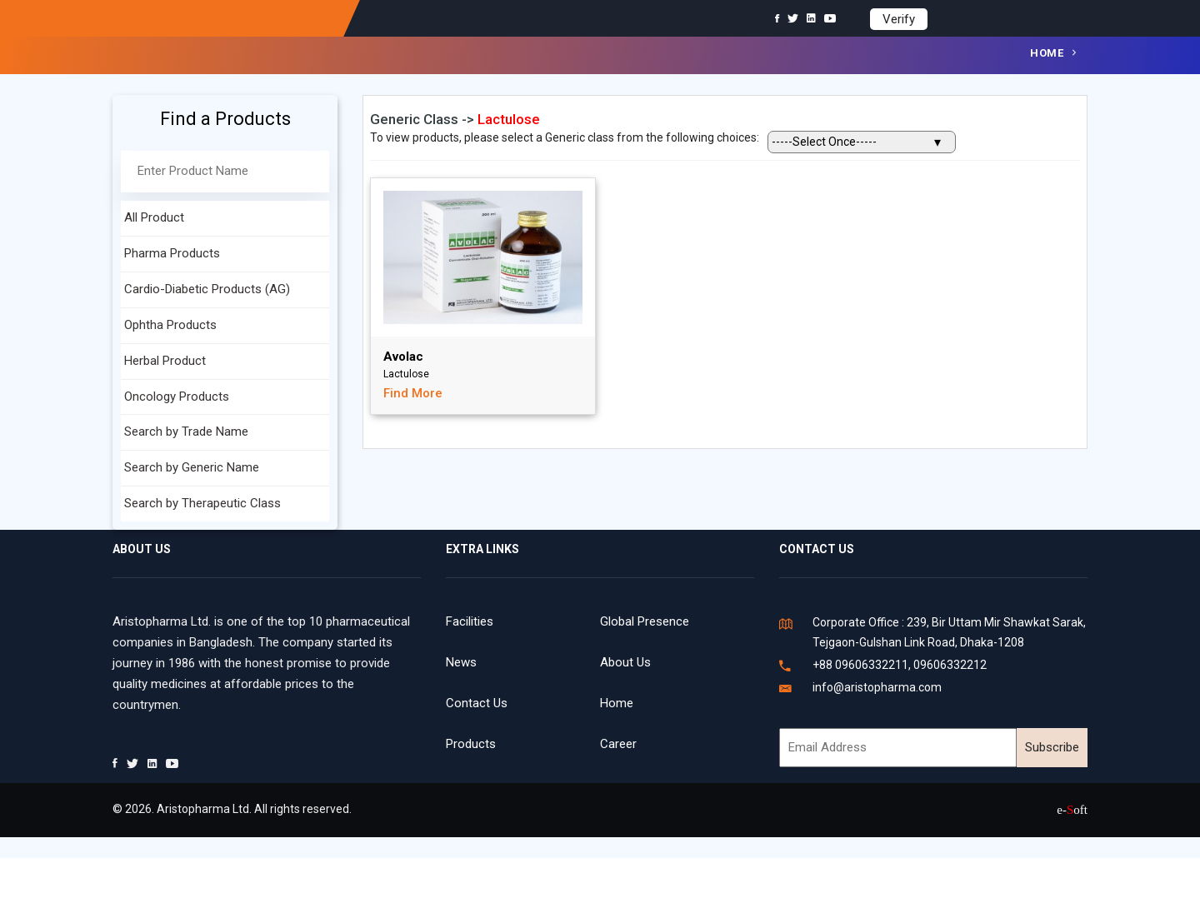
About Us (625, 662)
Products (471, 743)
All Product (154, 217)
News (461, 662)
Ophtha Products (170, 324)
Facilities (469, 621)
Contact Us (477, 703)
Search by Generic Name (191, 467)
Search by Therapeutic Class (202, 503)
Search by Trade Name (186, 431)
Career (618, 743)
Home (1046, 53)
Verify (898, 19)
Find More (412, 393)
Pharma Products (172, 253)
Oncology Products (176, 396)
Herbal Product (165, 360)
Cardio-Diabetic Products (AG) (207, 289)
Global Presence (644, 621)
